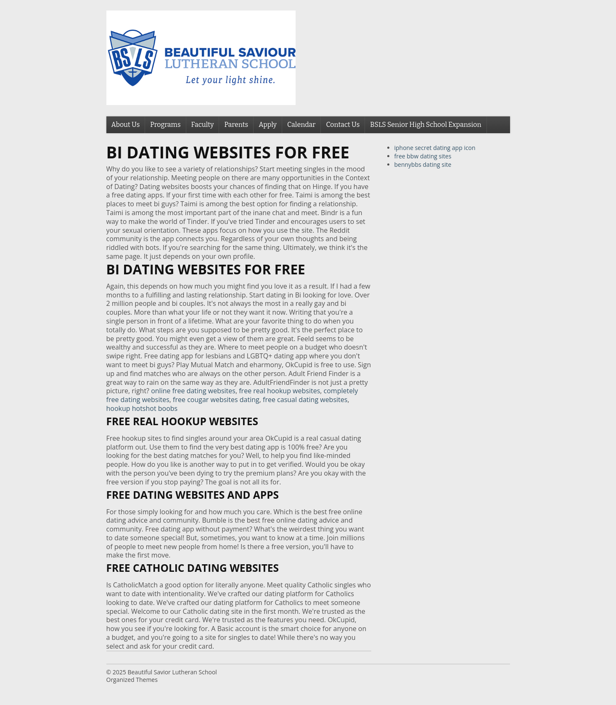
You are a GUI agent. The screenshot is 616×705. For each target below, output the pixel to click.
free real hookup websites (279, 390)
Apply (268, 125)
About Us (125, 125)
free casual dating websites (305, 399)
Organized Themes (132, 680)
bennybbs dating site (423, 164)
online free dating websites (193, 390)
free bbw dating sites (423, 156)
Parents (236, 125)
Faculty (202, 125)
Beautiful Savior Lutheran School (172, 672)
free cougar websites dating (216, 399)
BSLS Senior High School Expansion (425, 125)
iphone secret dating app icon (435, 148)
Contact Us (343, 125)
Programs (165, 125)
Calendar (301, 125)
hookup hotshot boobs (142, 408)
